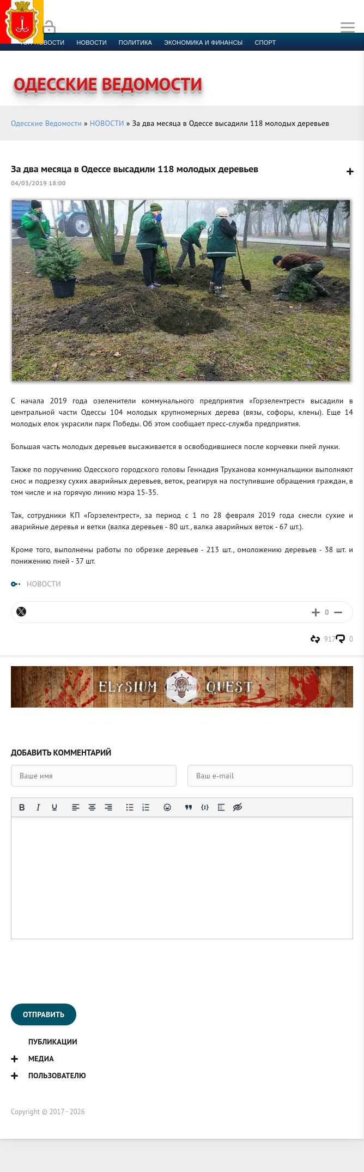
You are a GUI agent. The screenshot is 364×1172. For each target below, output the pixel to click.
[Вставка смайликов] (167, 807)
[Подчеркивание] (54, 807)
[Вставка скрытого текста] (237, 807)
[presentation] (94, 971)
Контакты (246, 55)
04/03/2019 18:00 (38, 183)
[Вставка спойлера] (221, 807)
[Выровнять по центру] (92, 807)
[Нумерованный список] (146, 807)
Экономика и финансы (203, 42)
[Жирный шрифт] (22, 807)
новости (91, 42)
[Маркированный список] (130, 807)
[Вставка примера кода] (205, 807)
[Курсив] (38, 807)
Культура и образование (62, 55)
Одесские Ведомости (46, 123)
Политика (135, 42)
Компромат (135, 55)
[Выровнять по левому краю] (76, 807)
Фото (208, 55)
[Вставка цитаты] (188, 807)
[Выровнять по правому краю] (108, 807)
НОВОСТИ (107, 123)
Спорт (265, 42)
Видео (176, 55)
